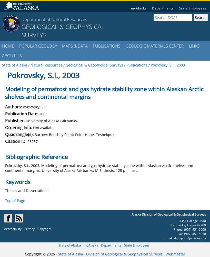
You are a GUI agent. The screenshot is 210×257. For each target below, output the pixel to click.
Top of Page (15, 200)
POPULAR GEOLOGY (38, 46)
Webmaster (175, 254)
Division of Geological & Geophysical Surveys (124, 254)
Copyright (44, 229)
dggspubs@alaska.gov (190, 238)
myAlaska (139, 8)
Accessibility (13, 229)
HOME (8, 46)
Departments (163, 8)
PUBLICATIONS (107, 46)
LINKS (194, 46)
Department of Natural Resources (54, 19)
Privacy (29, 229)
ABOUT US (12, 56)
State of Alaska (69, 245)
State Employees (193, 8)
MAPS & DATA (75, 46)
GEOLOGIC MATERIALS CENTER (155, 46)
